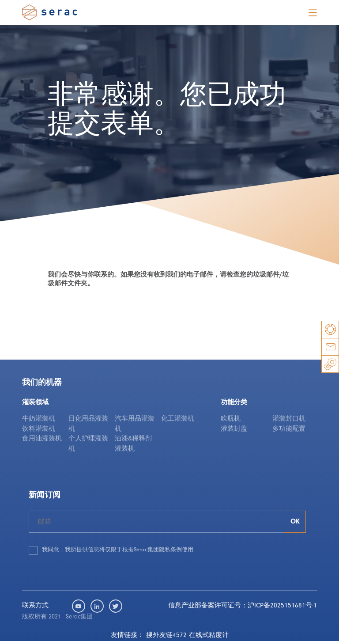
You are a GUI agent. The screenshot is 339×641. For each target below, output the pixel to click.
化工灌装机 (177, 419)
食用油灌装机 (42, 439)
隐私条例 (170, 550)
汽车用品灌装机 (134, 424)
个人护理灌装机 (88, 444)
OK (295, 521)
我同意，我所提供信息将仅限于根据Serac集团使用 (117, 550)
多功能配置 (288, 429)
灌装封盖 (234, 429)
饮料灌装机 (38, 429)
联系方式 (35, 606)
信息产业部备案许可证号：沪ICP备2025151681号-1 (242, 606)
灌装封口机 (288, 419)
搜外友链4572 (166, 635)
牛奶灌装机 (38, 419)
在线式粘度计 (209, 635)
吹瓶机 (231, 419)
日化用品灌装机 (88, 424)
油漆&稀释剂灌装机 (133, 444)
